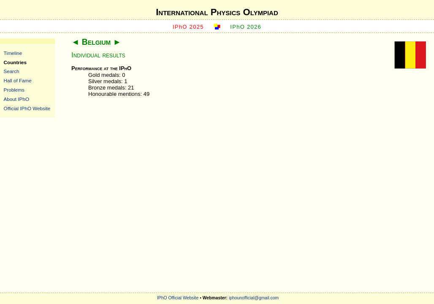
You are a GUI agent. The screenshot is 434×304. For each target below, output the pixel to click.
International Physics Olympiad (217, 12)
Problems (14, 89)
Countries (15, 62)
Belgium (96, 41)
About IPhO (16, 99)
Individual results (98, 55)
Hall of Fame (18, 80)
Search (11, 71)
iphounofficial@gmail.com (254, 298)
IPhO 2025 (188, 27)
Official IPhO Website (27, 108)
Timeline (13, 53)
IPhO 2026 (245, 27)
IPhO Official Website (177, 298)
